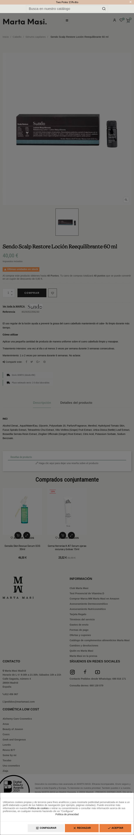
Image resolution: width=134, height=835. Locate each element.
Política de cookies (38, 808)
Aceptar (115, 828)
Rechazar (82, 828)
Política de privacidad (67, 814)
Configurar (46, 828)
